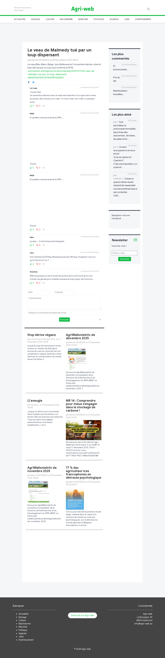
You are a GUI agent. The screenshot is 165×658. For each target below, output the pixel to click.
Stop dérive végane (41, 335)
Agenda (113, 19)
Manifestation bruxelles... (120, 92)
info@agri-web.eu (143, 623)
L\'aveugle (34, 401)
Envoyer (64, 319)
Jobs (127, 19)
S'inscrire (124, 259)
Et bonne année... (120, 68)
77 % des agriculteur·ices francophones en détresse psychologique (83, 473)
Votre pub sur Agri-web (82, 615)
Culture (50, 19)
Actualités (20, 19)
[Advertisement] (82, 32)
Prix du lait (116, 79)
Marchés (83, 19)
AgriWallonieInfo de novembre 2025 (42, 469)
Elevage (35, 19)
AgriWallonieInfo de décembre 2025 (80, 336)
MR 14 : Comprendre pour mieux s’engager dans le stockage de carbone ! (81, 405)
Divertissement (143, 19)
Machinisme (66, 19)
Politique (99, 19)
